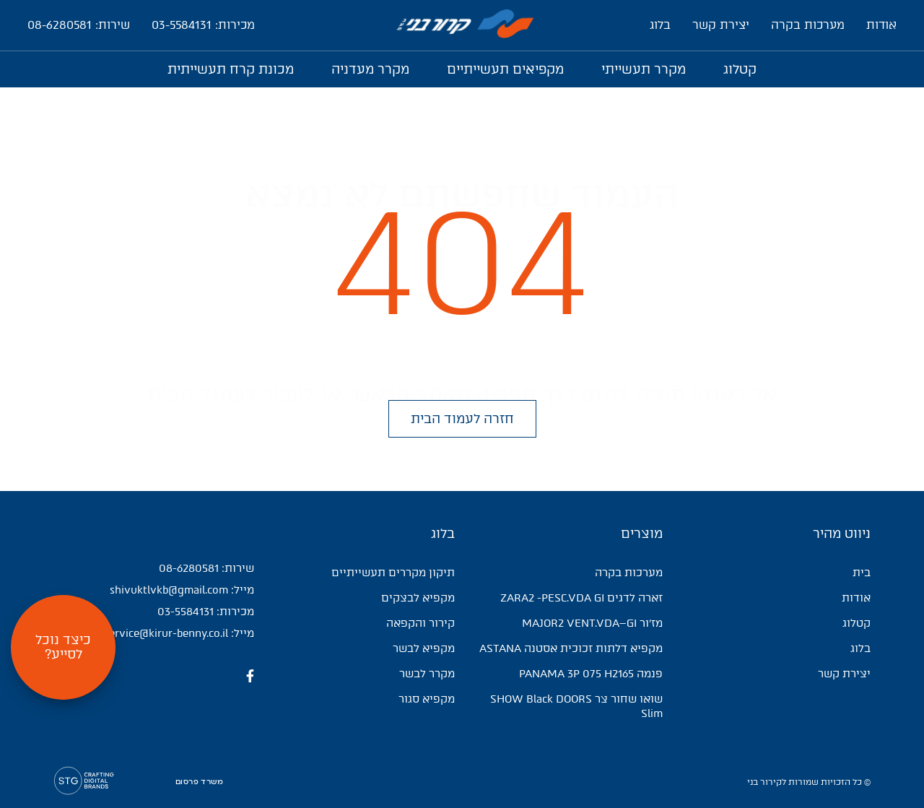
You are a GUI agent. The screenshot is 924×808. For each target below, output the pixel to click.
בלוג (660, 25)
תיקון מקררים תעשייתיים (393, 572)
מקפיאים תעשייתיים (505, 69)
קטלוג (740, 69)
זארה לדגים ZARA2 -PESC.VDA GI (581, 597)
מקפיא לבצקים (418, 597)
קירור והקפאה (420, 623)
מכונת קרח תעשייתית (230, 69)
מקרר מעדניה (370, 69)
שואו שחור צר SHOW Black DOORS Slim (576, 706)
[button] (462, 419)
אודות (881, 25)
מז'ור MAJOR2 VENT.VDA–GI (592, 623)
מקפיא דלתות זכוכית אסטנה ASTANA (571, 648)
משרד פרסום (199, 782)
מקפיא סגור (426, 698)
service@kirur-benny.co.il (166, 633)
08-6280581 (189, 568)
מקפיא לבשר (424, 648)
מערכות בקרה (808, 25)
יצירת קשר (720, 25)
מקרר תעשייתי (643, 69)
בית (862, 572)
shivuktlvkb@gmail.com (169, 589)
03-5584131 (185, 611)
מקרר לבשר (427, 673)
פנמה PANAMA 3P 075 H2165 (591, 673)
